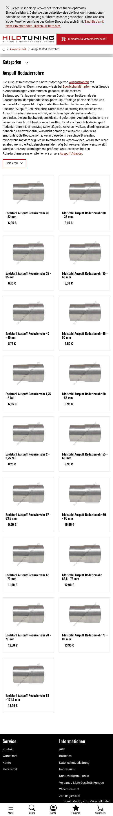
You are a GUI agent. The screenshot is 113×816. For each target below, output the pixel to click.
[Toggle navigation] (10, 809)
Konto (7, 762)
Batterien (65, 756)
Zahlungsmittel (69, 796)
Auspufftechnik (18, 49)
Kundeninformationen (74, 776)
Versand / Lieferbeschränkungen (81, 782)
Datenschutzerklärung (74, 762)
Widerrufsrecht (69, 789)
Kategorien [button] (17, 62)
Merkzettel (10, 769)
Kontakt (8, 749)
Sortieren (12, 163)
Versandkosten (100, 801)
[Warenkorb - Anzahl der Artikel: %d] (100, 809)
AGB (62, 749)
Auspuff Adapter (71, 153)
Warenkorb (10, 756)
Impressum (67, 769)
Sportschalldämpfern (77, 86)
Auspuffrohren (79, 82)
